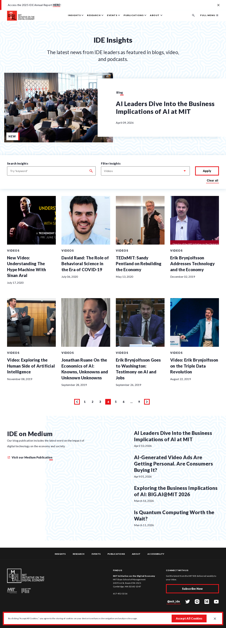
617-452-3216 (120, 593)
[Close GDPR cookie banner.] (215, 619)
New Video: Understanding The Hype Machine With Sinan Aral (26, 266)
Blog (119, 92)
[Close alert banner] (218, 5)
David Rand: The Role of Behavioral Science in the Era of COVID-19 (85, 263)
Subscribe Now (192, 588)
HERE (56, 5)
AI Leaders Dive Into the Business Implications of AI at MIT (165, 107)
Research (79, 554)
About (136, 554)
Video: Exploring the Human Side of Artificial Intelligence (31, 365)
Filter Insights (111, 163)
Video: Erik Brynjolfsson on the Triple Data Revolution (194, 365)
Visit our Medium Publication (30, 457)
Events (96, 554)
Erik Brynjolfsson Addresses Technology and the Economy (192, 263)
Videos (13, 250)
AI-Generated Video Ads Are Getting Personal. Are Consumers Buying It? (173, 463)
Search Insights (17, 163)
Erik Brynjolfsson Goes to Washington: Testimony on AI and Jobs (138, 368)
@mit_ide (173, 601)
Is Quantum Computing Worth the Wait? (174, 515)
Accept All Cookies (189, 618)
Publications (116, 554)
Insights (60, 554)
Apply (207, 171)
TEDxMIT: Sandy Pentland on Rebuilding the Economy (139, 263)
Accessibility (155, 554)
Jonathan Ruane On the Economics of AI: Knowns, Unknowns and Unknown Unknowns (84, 368)
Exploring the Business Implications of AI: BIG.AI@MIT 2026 (176, 491)
